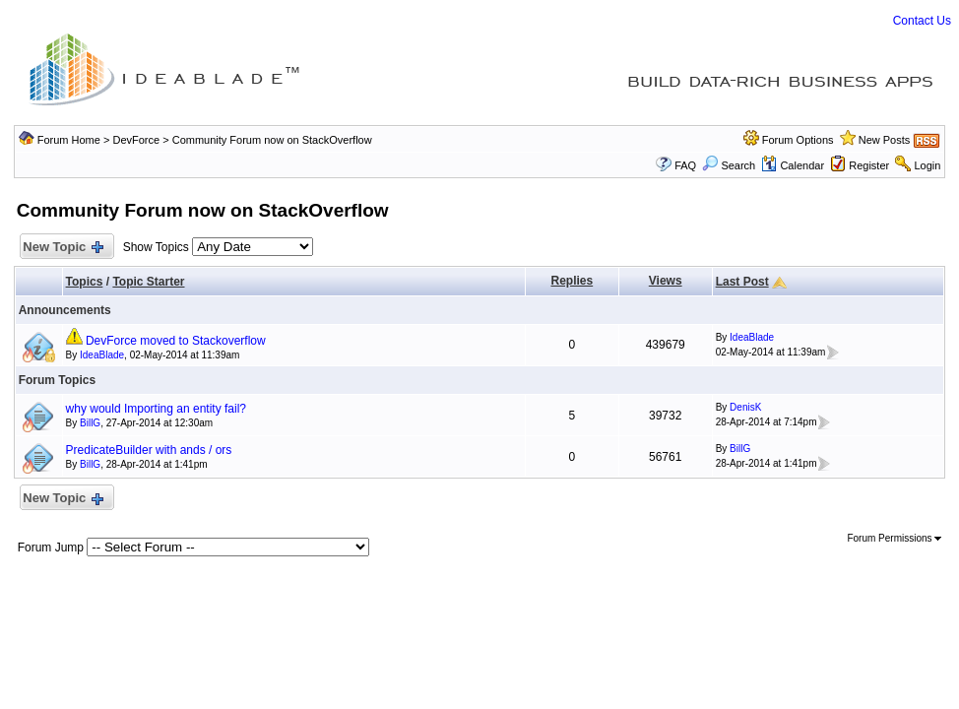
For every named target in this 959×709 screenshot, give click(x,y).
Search (728, 165)
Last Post (742, 282)
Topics (84, 282)
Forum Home (68, 140)
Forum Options (798, 140)
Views (665, 281)
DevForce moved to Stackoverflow (176, 341)
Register (869, 165)
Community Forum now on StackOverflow (272, 140)
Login (927, 165)
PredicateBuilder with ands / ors (149, 450)
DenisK (745, 407)
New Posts (885, 140)
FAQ (685, 165)
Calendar (792, 165)
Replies (572, 281)
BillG (90, 423)
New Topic (62, 247)
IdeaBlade (102, 355)
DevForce (136, 140)
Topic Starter (148, 282)
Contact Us (922, 21)
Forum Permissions (894, 538)
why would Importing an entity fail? (156, 409)
